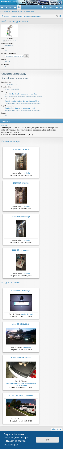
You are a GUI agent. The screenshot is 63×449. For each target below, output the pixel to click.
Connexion (18, 11)
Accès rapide (2, 7)
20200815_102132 (20, 183)
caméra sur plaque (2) (20, 290)
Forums (15, 7)
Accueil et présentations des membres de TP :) (22, 101)
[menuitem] (47, 7)
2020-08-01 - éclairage (20, 216)
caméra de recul (27, 314)
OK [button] (47, 440)
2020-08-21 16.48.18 (20, 149)
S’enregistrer (30, 11)
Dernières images (10, 141)
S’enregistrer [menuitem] (61, 7)
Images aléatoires (11, 282)
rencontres (27, 347)
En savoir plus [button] (11, 444)
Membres (19, 7)
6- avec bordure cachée (21, 357)
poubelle (27, 173)
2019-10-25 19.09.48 (20, 324)
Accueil (8, 7)
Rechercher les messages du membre (23, 94)
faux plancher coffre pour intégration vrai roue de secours (21, 384)
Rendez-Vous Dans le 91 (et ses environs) (20, 108)
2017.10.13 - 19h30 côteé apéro (21, 395)
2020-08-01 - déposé (20, 250)
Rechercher (6, 11)
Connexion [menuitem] (57, 7)
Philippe (4, 125)
